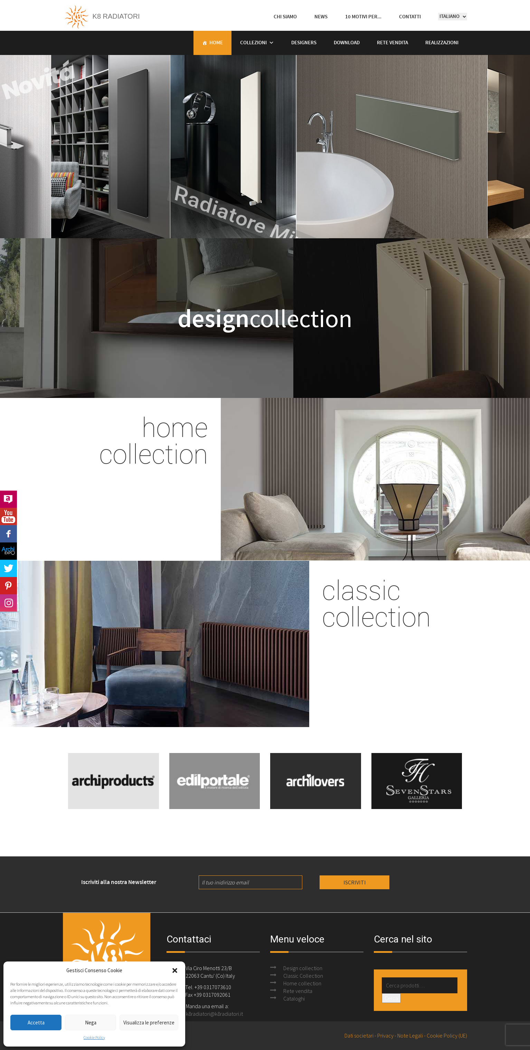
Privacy (385, 1035)
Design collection (302, 968)
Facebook (8, 533)
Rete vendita (392, 42)
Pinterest (8, 585)
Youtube (8, 516)
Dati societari (358, 1035)
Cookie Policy (94, 1037)
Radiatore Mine (212, 218)
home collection (153, 440)
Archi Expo (8, 551)
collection (265, 318)
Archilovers (8, 499)
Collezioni (253, 42)
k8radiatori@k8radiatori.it (214, 1013)
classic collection (376, 603)
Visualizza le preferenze (148, 1022)
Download (347, 42)
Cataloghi (294, 998)
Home (216, 42)
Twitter (8, 568)
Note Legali (410, 1035)
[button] (174, 970)
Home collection (302, 983)
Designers (303, 42)
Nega (90, 1022)
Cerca (391, 998)
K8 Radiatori (101, 16)
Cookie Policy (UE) (447, 1035)
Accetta (36, 1022)
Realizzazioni (441, 42)
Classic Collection (303, 975)
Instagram (8, 603)
